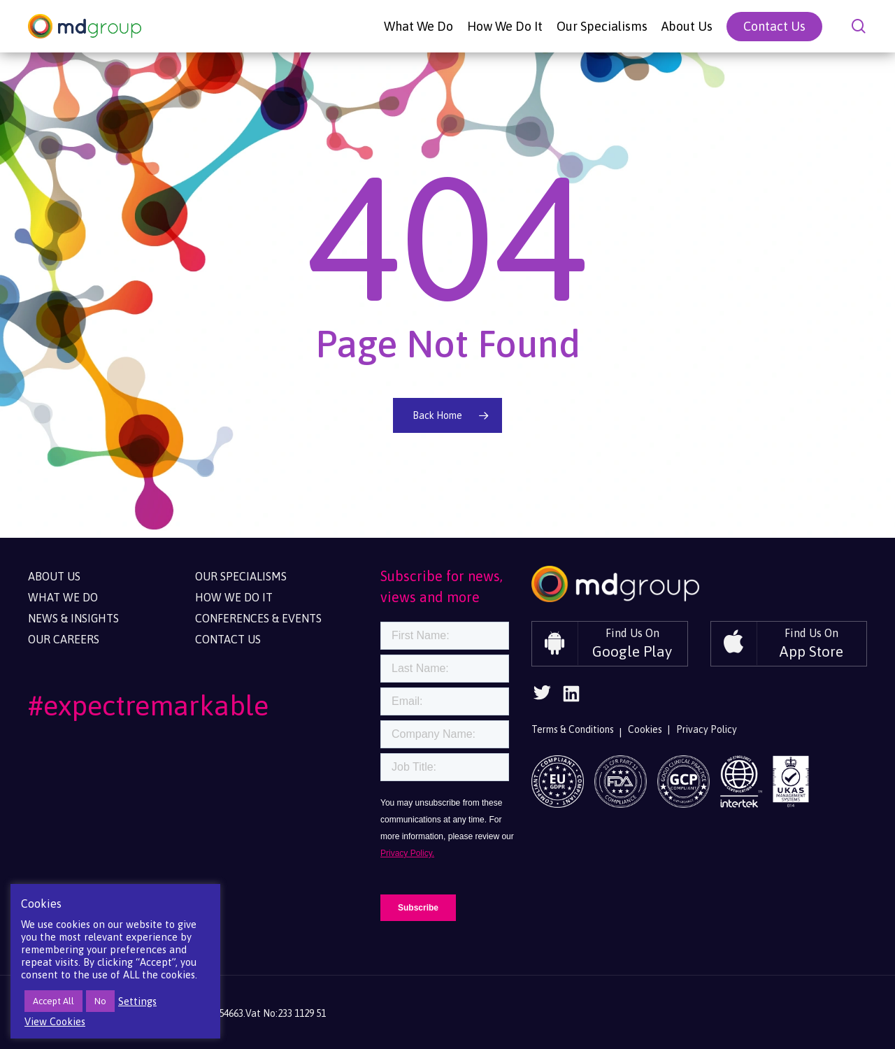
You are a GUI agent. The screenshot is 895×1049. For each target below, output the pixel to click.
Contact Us (228, 639)
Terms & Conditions (572, 729)
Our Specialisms (241, 576)
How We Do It (234, 597)
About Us (54, 576)
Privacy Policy (706, 729)
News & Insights (73, 618)
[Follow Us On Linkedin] (571, 698)
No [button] (100, 1001)
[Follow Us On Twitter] (541, 696)
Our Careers (63, 639)
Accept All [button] (53, 1001)
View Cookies (54, 1021)
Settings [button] (137, 1001)
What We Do (63, 597)
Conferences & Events (258, 618)
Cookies (645, 729)
